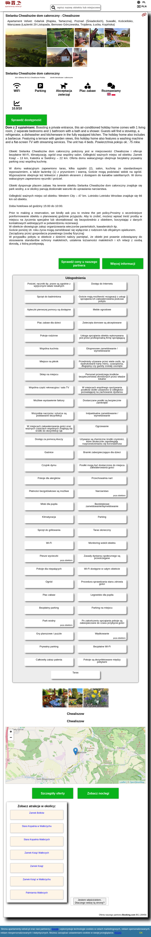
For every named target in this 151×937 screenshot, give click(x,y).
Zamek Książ (36, 866)
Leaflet (123, 782)
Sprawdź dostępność (26, 120)
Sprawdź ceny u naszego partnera (79, 263)
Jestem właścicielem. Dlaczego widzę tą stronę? (89, 901)
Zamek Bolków (36, 813)
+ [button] (11, 732)
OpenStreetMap (137, 782)
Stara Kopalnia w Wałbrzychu (37, 826)
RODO (118, 932)
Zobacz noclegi (98, 793)
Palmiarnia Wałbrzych (37, 892)
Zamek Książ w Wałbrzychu (37, 879)
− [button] (11, 738)
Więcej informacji (122, 263)
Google (55, 929)
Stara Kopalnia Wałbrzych (37, 839)
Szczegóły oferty (53, 793)
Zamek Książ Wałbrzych (37, 852)
